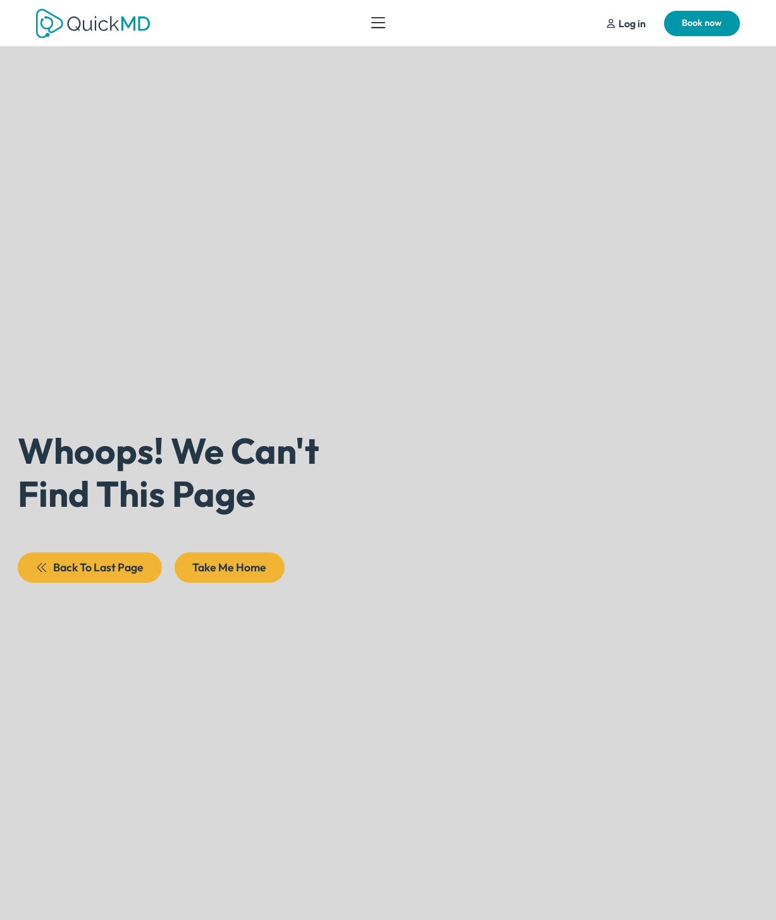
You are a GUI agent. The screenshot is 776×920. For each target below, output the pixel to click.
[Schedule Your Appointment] (626, 23)
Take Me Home (229, 567)
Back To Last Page (90, 567)
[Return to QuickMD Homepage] (93, 23)
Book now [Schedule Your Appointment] (702, 22)
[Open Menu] (378, 23)
